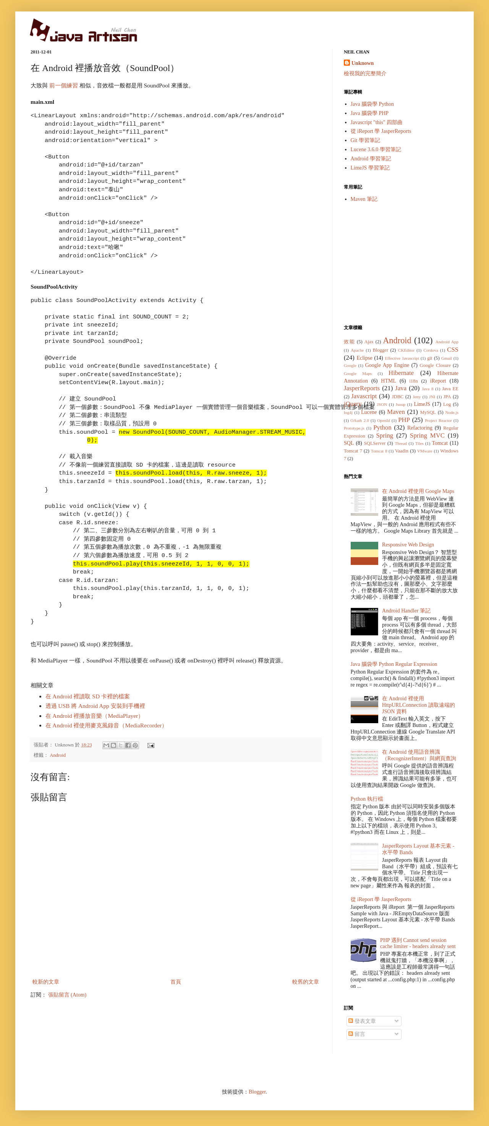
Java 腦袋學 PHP (370, 113)
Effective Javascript (402, 358)
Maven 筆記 (364, 199)
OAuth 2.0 (359, 420)
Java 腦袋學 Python (372, 104)
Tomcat (440, 443)
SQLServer (375, 443)
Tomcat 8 (379, 451)
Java (400, 388)
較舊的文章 (305, 982)
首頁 (175, 982)
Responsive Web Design (408, 545)
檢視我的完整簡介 (365, 73)
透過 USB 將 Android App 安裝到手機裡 (95, 706)
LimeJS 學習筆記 (370, 168)
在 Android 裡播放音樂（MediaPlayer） (94, 715)
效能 (349, 341)
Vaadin (401, 451)
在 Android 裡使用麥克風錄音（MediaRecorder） (106, 725)
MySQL (428, 412)
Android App (447, 341)
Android (58, 755)
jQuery (353, 403)
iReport (438, 381)
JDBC (398, 396)
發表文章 (362, 1021)
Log (447, 404)
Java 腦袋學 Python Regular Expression (394, 664)
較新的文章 (45, 982)
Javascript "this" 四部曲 (377, 122)
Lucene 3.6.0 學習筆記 (376, 149)
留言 (356, 1034)
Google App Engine (387, 365)
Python (382, 427)
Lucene (369, 412)
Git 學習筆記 (365, 140)
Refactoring (419, 428)
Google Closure (435, 365)
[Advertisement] (401, 263)
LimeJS (422, 404)
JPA (447, 396)
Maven (396, 411)
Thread (401, 443)
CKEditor (406, 350)
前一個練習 (63, 85)
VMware (424, 451)
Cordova (430, 350)
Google (350, 365)
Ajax (368, 341)
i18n (413, 381)
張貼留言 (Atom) (67, 995)
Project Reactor (438, 420)
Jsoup (401, 404)
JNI (432, 396)
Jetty (417, 396)
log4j (348, 412)
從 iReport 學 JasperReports (381, 131)
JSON (382, 404)
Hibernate (401, 372)
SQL (349, 443)
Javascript (364, 396)
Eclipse (364, 358)
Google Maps (358, 373)
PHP (404, 419)
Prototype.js (354, 428)
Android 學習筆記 (371, 159)
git (429, 358)
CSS (452, 349)
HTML (388, 381)
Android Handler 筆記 (406, 611)
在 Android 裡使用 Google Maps (418, 491)
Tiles (419, 443)
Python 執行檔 (367, 799)
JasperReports (362, 388)
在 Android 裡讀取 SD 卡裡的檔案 (87, 696)
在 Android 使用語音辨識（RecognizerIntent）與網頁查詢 (419, 755)
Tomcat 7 (353, 451)
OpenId (383, 420)
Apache (357, 350)
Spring (384, 435)
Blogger (381, 350)
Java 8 (427, 388)
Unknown (362, 63)
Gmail (446, 358)
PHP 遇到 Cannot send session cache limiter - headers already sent (418, 943)
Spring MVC (427, 435)
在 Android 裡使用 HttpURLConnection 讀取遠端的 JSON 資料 (418, 705)
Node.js (452, 412)
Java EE (450, 388)
